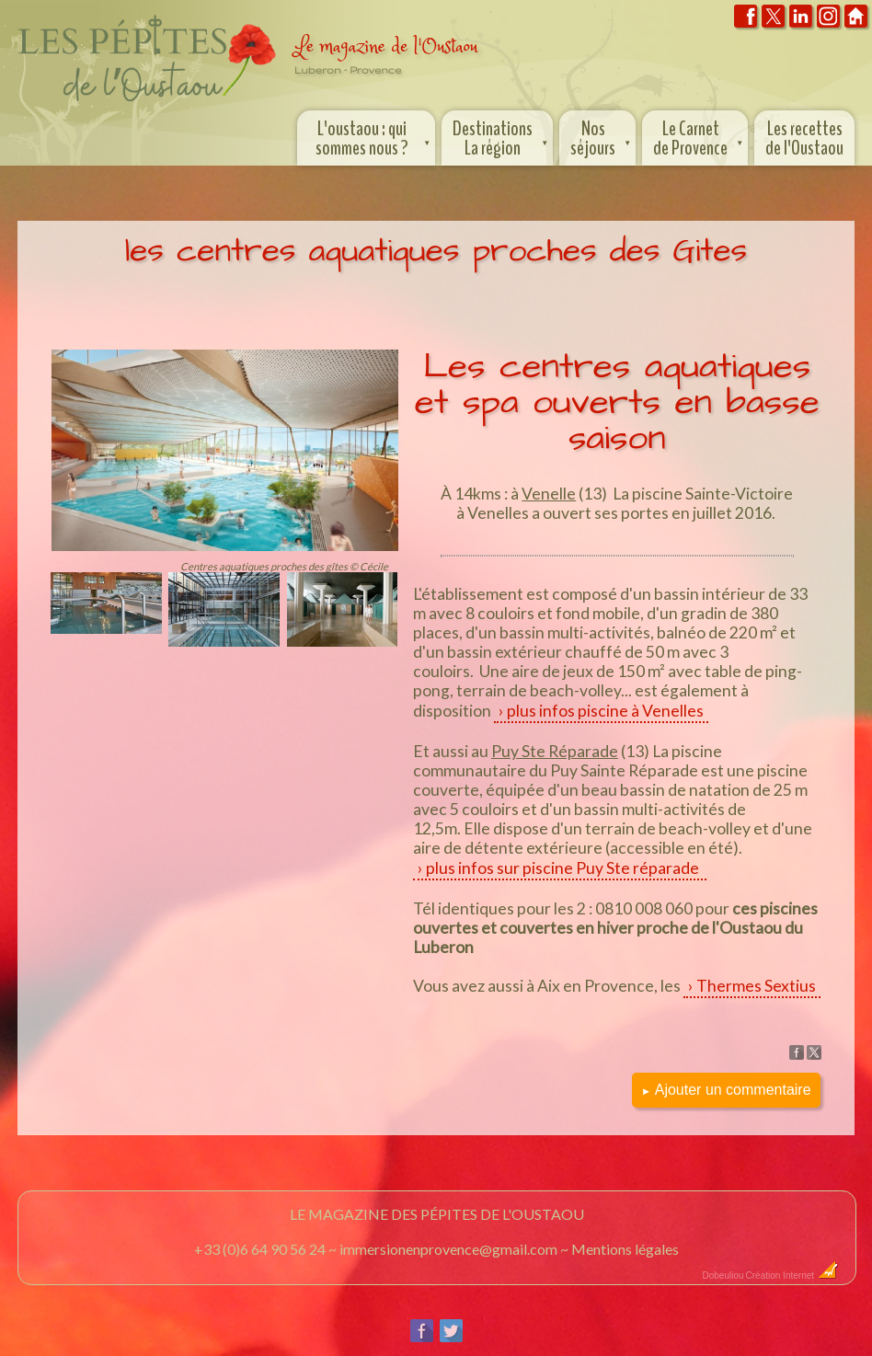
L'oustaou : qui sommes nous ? (375, 136)
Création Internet (792, 1275)
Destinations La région (502, 136)
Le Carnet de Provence (699, 136)
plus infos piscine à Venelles (605, 710)
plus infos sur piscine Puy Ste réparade (564, 868)
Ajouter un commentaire (726, 1089)
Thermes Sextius (756, 985)
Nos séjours (602, 136)
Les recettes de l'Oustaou (804, 138)
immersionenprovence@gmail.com (448, 1249)
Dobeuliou (723, 1275)
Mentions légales (625, 1249)
